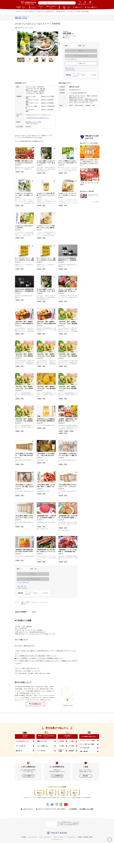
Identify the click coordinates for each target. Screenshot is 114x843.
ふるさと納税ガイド (28, 775)
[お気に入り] (109, 839)
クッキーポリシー (71, 837)
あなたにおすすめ (51, 7)
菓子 (22, 602)
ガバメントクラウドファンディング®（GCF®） (52, 809)
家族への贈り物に (84, 751)
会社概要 (23, 837)
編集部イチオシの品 (41, 741)
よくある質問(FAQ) (57, 775)
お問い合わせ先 (70, 70)
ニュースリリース (32, 837)
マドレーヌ (44, 602)
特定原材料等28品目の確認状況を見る (38, 118)
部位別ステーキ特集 (62, 750)
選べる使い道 (70, 68)
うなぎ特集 (61, 741)
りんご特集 (61, 746)
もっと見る (95, 201)
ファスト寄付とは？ (72, 59)
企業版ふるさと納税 (87, 809)
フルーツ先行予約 (41, 750)
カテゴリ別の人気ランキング (22, 741)
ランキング (40, 7)
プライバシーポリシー (59, 837)
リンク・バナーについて (45, 837)
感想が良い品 (19, 750)
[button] (32, 148)
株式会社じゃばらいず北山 (25, 27)
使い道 (67, 7)
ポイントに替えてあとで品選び (87, 744)
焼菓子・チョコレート (33, 602)
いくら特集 (71, 741)
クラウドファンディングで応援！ (87, 740)
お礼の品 (21, 7)
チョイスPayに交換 (84, 747)
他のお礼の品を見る (32, 123)
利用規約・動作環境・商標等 (85, 837)
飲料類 (23, 604)
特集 (59, 7)
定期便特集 (71, 750)
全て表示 (93, 75)
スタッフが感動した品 (42, 746)
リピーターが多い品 (20, 746)
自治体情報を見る (35, 704)
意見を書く (86, 775)
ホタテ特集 (71, 746)
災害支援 (73, 809)
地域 (32, 7)
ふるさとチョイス (28, 809)
